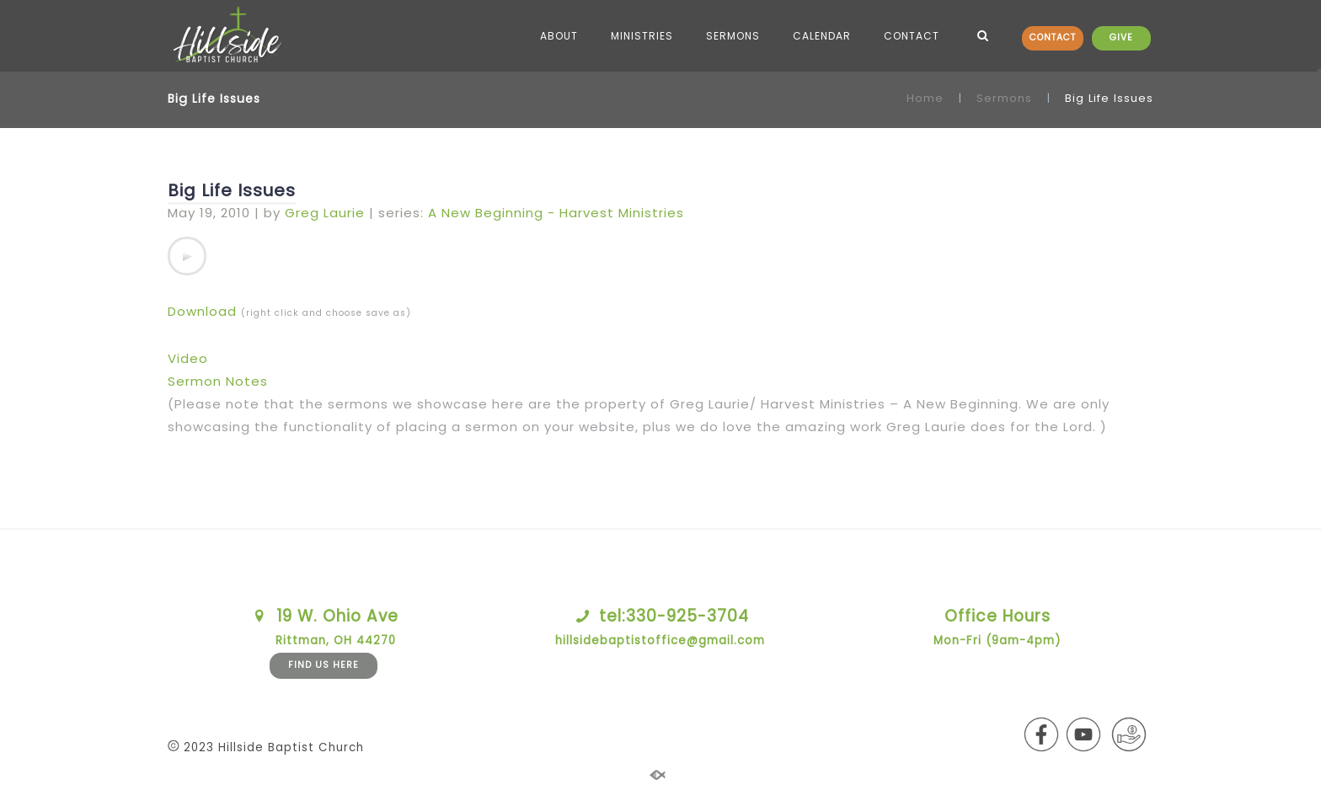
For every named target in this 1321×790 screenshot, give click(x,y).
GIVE (1121, 37)
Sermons (1004, 98)
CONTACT (1053, 37)
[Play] (187, 256)
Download (202, 311)
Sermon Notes (218, 381)
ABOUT (559, 36)
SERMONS (733, 36)
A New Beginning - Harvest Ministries (556, 213)
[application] (187, 256)
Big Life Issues (232, 190)
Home (925, 98)
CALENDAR (822, 36)
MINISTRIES (642, 36)
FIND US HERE (323, 665)
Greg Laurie (325, 213)
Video (188, 358)
